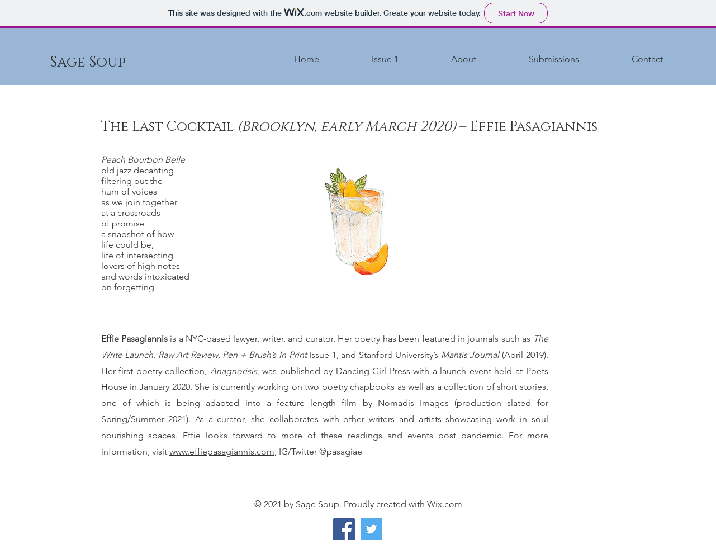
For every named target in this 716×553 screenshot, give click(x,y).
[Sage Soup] (88, 62)
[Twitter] (371, 529)
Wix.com (444, 504)
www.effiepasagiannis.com (221, 451)
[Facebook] (344, 529)
